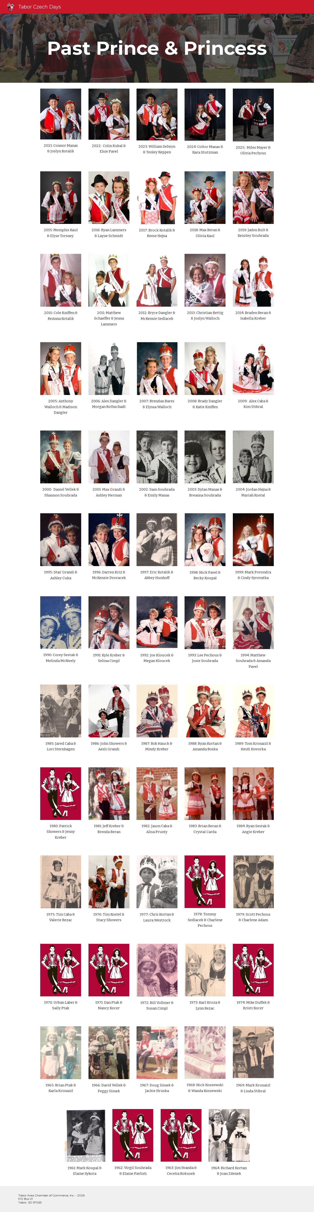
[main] (157, 48)
